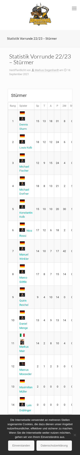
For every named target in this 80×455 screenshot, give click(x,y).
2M (64, 105)
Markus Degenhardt (47, 70)
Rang (13, 105)
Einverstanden (21, 445)
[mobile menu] (74, 8)
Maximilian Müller (25, 387)
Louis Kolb (25, 142)
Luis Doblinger (25, 405)
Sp (37, 105)
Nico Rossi (25, 230)
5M (72, 105)
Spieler (23, 105)
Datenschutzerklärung (54, 445)
